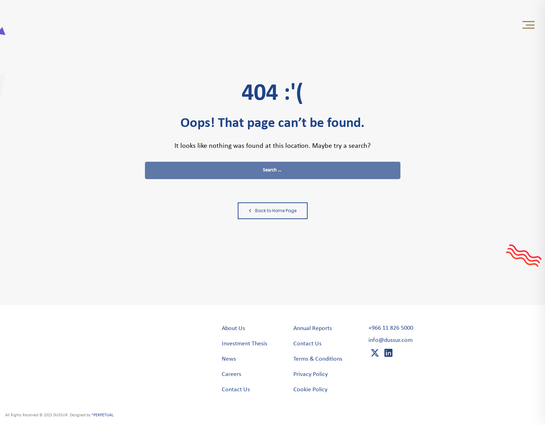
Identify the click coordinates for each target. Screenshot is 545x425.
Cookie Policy (310, 389)
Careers (231, 374)
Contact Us (236, 389)
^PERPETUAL (102, 415)
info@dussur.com (390, 340)
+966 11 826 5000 (390, 328)
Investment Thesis (244, 343)
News (229, 359)
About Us (233, 328)
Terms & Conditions (317, 359)
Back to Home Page (272, 211)
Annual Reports (312, 328)
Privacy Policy (310, 374)
